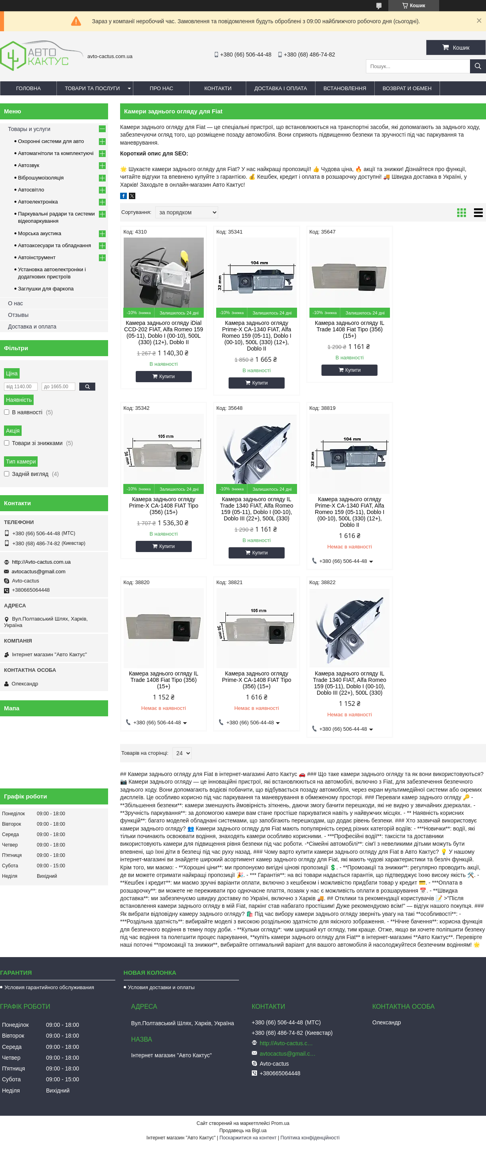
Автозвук (28, 165)
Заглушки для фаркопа (46, 289)
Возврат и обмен (407, 88)
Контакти (217, 88)
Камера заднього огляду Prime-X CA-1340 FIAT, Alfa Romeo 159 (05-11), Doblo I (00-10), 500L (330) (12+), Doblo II (256, 336)
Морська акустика (39, 233)
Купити (167, 376)
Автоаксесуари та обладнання (54, 245)
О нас (15, 303)
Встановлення (344, 88)
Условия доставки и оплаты (161, 987)
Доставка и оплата (32, 326)
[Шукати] (478, 66)
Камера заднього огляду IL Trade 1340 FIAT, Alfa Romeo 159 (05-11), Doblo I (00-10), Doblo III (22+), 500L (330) (163, 509)
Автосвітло (31, 190)
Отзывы (18, 315)
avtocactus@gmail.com (39, 571)
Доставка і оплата (280, 88)
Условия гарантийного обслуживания (49, 987)
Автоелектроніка (38, 202)
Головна (28, 88)
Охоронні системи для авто (51, 141)
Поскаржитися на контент (247, 1138)
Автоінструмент (37, 257)
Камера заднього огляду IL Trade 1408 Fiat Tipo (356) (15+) (349, 329)
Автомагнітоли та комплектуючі (56, 153)
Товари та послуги (92, 88)
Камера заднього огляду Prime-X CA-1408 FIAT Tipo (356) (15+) (442, 329)
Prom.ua (280, 1123)
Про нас (161, 88)
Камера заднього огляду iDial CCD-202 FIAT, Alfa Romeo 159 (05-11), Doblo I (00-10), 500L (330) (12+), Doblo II (163, 332)
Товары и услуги (29, 129)
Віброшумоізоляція (41, 178)
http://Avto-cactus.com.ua (41, 562)
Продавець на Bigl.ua (243, 1130)
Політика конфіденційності (310, 1138)
